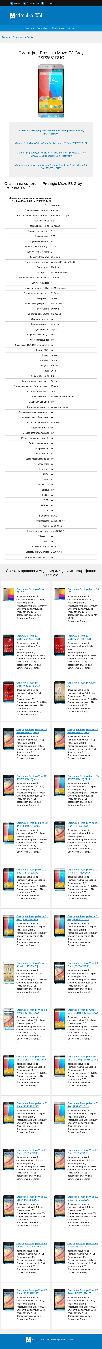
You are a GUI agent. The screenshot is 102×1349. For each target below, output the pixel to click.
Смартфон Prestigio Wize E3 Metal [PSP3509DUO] (82, 1198)
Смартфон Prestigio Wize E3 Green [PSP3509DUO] (31, 1198)
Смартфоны (43, 28)
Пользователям (33, 3)
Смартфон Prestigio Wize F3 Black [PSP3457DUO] (82, 965)
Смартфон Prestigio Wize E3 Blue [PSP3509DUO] (82, 1151)
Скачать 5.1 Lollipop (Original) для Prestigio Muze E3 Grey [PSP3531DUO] (51, 143)
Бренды (71, 28)
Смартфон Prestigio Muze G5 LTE (83, 591)
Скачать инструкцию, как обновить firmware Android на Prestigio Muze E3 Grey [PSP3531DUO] (51, 166)
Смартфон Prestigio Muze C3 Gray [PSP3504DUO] (83, 918)
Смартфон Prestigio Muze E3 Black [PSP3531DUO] (32, 1105)
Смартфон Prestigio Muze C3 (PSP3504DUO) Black (83, 778)
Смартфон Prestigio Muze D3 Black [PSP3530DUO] (32, 871)
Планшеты (58, 28)
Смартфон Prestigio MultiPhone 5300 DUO (79, 637)
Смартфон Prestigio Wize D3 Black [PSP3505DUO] (82, 824)
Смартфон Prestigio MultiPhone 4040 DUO (28, 637)
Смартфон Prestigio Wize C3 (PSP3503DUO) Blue (82, 731)
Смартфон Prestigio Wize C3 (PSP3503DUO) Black (31, 731)
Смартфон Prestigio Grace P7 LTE (30, 591)
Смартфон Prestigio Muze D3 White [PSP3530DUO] (83, 871)
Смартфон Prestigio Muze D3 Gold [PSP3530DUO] (32, 918)
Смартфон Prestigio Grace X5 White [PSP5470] (30, 965)
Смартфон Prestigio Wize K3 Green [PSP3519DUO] (82, 1292)
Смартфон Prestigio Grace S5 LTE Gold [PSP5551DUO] (82, 1058)
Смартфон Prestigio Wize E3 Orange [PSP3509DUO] (31, 1245)
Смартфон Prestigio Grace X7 (81, 684)
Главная (29, 28)
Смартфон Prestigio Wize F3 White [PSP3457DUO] (31, 1011)
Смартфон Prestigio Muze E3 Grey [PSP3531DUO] (83, 1105)
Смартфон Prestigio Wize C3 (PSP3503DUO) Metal (31, 778)
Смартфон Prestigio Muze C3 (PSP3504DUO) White (32, 824)
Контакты (17, 3)
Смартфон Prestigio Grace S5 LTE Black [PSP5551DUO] (82, 1011)
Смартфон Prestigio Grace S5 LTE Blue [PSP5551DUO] (31, 1058)
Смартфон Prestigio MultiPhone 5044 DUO (28, 684)
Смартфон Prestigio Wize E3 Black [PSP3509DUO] (31, 1151)
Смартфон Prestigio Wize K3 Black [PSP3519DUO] (31, 1292)
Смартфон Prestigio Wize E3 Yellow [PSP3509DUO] (82, 1245)
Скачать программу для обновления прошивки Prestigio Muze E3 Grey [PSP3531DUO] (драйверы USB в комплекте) (51, 154)
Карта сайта (49, 3)
